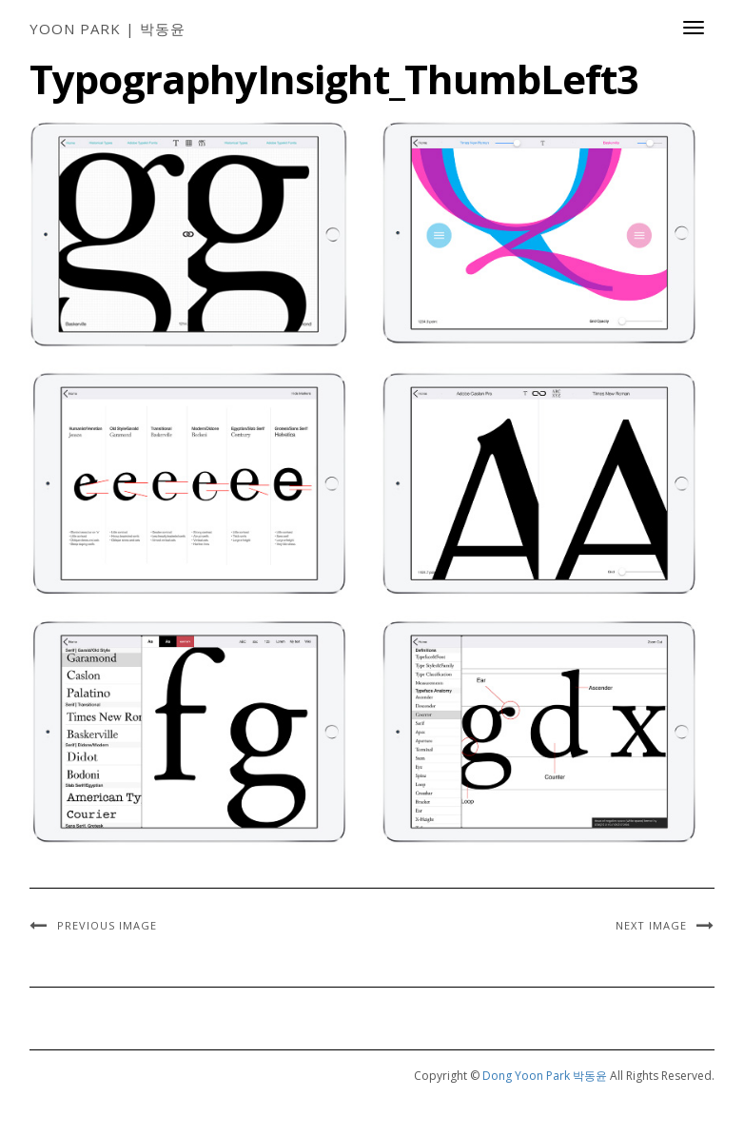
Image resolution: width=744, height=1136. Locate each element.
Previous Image (107, 925)
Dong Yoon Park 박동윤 (544, 1075)
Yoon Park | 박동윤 (107, 28)
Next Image (651, 925)
